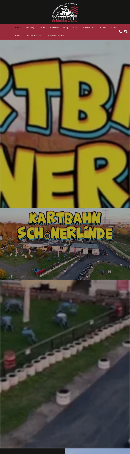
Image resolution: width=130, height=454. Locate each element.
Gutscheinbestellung (59, 27)
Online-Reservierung (55, 35)
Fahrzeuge (30, 27)
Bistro (75, 27)
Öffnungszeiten (34, 35)
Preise (42, 27)
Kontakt (18, 35)
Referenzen (116, 27)
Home (18, 27)
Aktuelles (102, 27)
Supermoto (88, 27)
